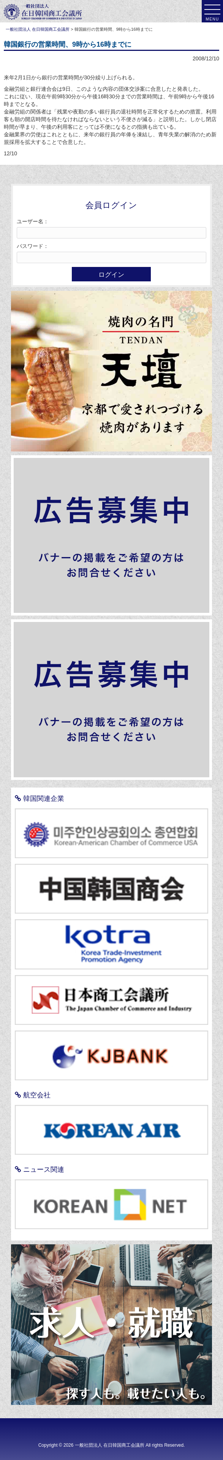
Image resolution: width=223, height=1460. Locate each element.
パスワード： (33, 246)
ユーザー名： (33, 221)
